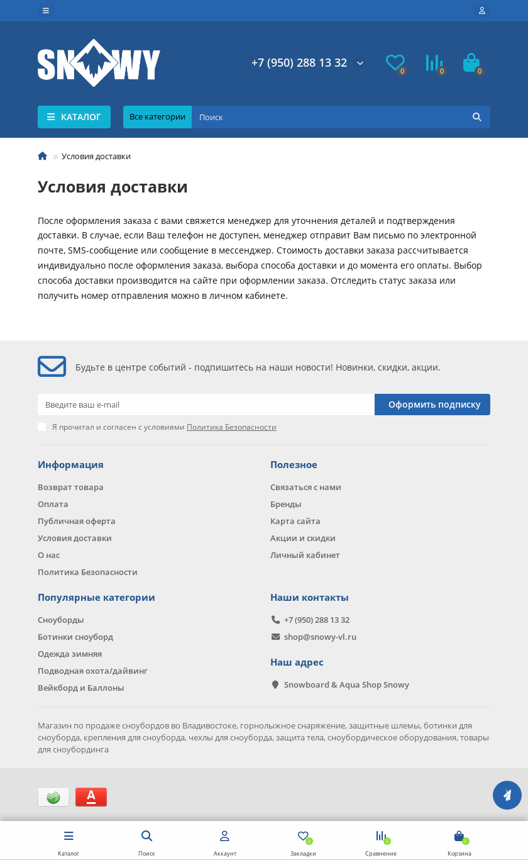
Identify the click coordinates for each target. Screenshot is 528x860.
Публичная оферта (77, 521)
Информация (71, 464)
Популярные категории (96, 597)
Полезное (293, 464)
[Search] (341, 117)
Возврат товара (71, 487)
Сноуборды (61, 619)
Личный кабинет (305, 555)
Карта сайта (295, 521)
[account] (482, 11)
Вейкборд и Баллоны (81, 687)
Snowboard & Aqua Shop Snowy (346, 684)
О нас (49, 555)
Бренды (286, 504)
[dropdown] (46, 11)
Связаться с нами (305, 487)
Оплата (53, 504)
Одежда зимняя (70, 653)
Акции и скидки (303, 538)
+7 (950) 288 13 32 (299, 62)
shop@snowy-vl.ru (320, 636)
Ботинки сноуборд (75, 636)
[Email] (206, 404)
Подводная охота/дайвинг (93, 670)
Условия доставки (75, 538)
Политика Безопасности (88, 572)
